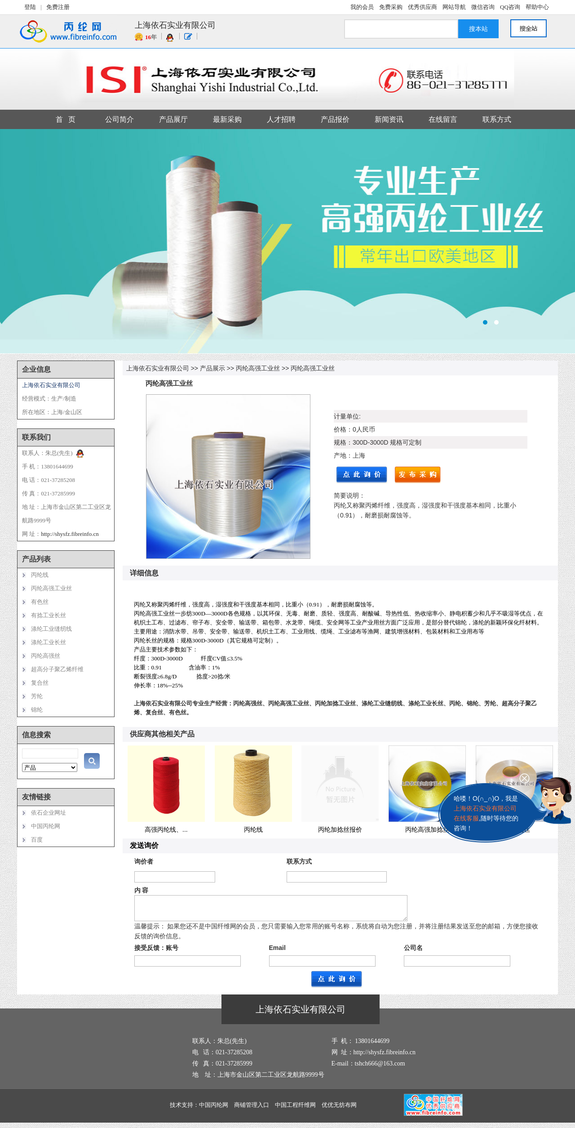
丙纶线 (253, 829)
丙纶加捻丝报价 (340, 829)
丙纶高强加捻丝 (427, 829)
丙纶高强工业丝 (258, 368)
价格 (340, 429)
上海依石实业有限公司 (157, 368)
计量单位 (346, 416)
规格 (340, 442)
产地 (340, 455)
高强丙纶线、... (166, 829)
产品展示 (212, 368)
